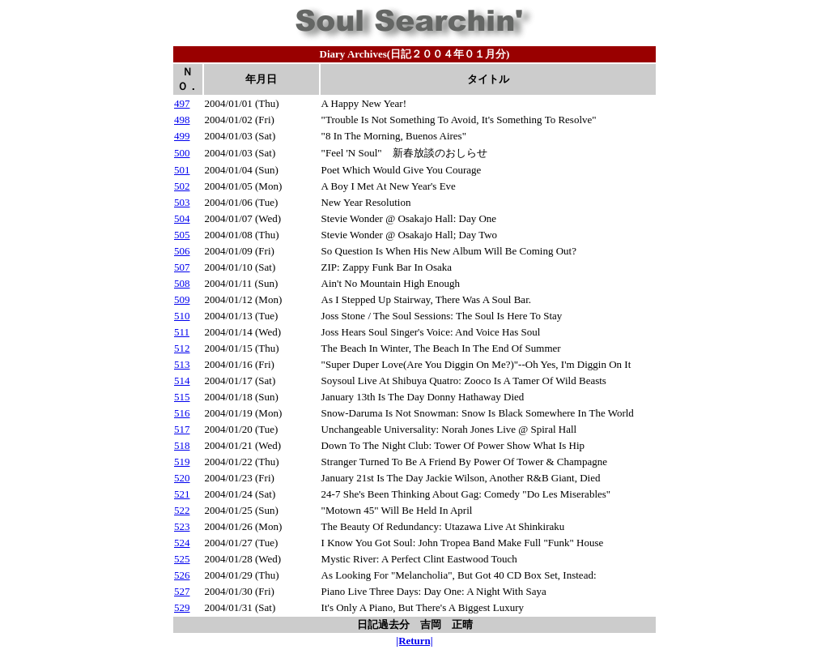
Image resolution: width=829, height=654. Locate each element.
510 (182, 316)
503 (182, 202)
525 (182, 559)
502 (182, 186)
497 (182, 103)
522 (182, 510)
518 (182, 445)
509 (182, 299)
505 (182, 235)
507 (182, 267)
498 (182, 119)
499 (182, 136)
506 (182, 251)
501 (182, 170)
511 (181, 332)
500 (182, 153)
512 (182, 348)
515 (182, 397)
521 (182, 494)
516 (182, 413)
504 (182, 218)
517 (182, 429)
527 (182, 591)
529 (182, 607)
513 (182, 364)
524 (182, 542)
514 (182, 380)
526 (182, 575)
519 (182, 461)
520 (182, 478)
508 (182, 283)
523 (182, 526)
